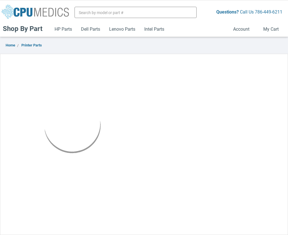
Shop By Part (25, 28)
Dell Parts (90, 29)
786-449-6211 (268, 12)
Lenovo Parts (122, 29)
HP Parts (63, 29)
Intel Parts (154, 29)
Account (243, 29)
